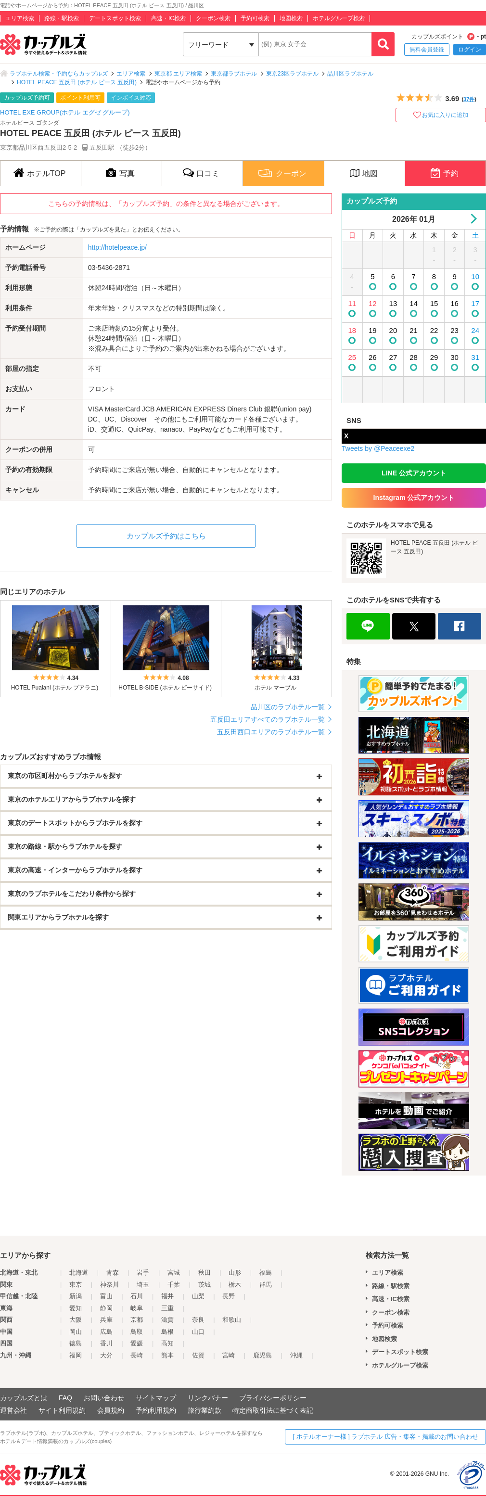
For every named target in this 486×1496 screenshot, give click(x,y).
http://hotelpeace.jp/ (117, 247)
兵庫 (106, 1319)
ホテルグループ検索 (339, 18)
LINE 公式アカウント (414, 473)
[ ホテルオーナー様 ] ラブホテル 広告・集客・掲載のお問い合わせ (385, 1436)
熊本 (167, 1355)
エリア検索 (19, 18)
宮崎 (228, 1355)
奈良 (198, 1319)
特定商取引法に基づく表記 (272, 1410)
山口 (198, 1331)
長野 (228, 1296)
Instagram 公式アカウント (414, 497)
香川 (106, 1343)
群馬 (265, 1284)
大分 (106, 1355)
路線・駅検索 (61, 18)
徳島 (75, 1343)
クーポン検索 (213, 18)
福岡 (75, 1355)
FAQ (65, 1398)
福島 (265, 1272)
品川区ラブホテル (350, 73)
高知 (167, 1343)
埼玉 (143, 1284)
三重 (167, 1308)
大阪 (75, 1319)
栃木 (235, 1284)
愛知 (75, 1308)
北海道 (78, 1272)
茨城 (204, 1284)
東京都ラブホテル (234, 73)
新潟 (75, 1296)
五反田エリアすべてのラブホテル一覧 (267, 719)
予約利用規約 (156, 1410)
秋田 (204, 1272)
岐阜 (136, 1308)
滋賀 (167, 1319)
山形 (235, 1272)
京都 (136, 1319)
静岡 (106, 1308)
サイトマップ (156, 1398)
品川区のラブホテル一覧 (288, 707)
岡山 (75, 1331)
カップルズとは (23, 1398)
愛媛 (136, 1343)
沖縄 (296, 1355)
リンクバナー (208, 1398)
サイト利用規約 (62, 1410)
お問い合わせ (104, 1398)
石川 (136, 1296)
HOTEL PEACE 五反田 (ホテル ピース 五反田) (77, 82)
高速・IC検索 (168, 18)
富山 (106, 1296)
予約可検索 (255, 18)
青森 (112, 1272)
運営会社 (13, 1410)
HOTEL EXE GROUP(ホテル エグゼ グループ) (65, 112)
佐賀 (198, 1355)
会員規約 (110, 1410)
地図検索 (291, 18)
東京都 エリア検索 (178, 73)
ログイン (469, 49)
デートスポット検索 (115, 18)
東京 (75, 1284)
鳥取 (136, 1331)
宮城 (173, 1272)
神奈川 (109, 1284)
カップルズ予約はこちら (166, 536)
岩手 (143, 1272)
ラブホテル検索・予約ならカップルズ (59, 73)
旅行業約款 (204, 1410)
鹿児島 (262, 1355)
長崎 (136, 1355)
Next (472, 219)
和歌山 (231, 1319)
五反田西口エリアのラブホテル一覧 (271, 732)
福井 (167, 1296)
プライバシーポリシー (273, 1398)
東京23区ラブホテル (292, 73)
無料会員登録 (426, 49)
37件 (468, 99)
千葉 (173, 1284)
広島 (106, 1331)
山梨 (198, 1296)
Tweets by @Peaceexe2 (378, 448)
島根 (167, 1331)
